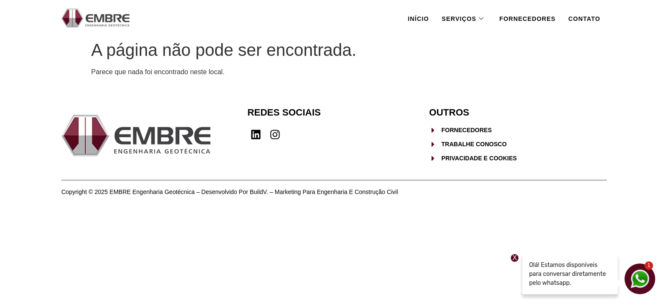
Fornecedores (524, 17)
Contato (583, 17)
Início (412, 17)
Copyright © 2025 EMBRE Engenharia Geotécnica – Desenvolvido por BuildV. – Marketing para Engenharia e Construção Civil (229, 191)
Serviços (457, 18)
